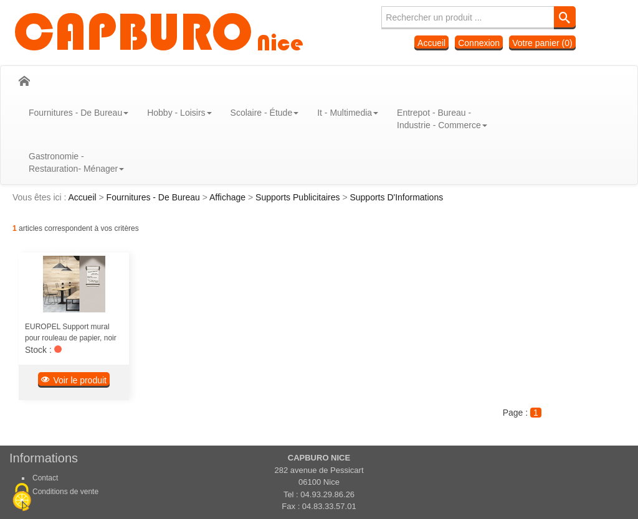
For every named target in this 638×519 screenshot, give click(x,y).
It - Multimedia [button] (347, 113)
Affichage (228, 197)
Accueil (431, 43)
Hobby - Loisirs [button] (179, 113)
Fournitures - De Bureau (154, 197)
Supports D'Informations (396, 197)
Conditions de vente (65, 491)
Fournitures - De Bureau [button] (78, 113)
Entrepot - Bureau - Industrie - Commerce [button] (442, 119)
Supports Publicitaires (298, 197)
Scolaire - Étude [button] (265, 113)
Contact (45, 478)
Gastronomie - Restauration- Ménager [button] (76, 162)
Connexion (479, 43)
